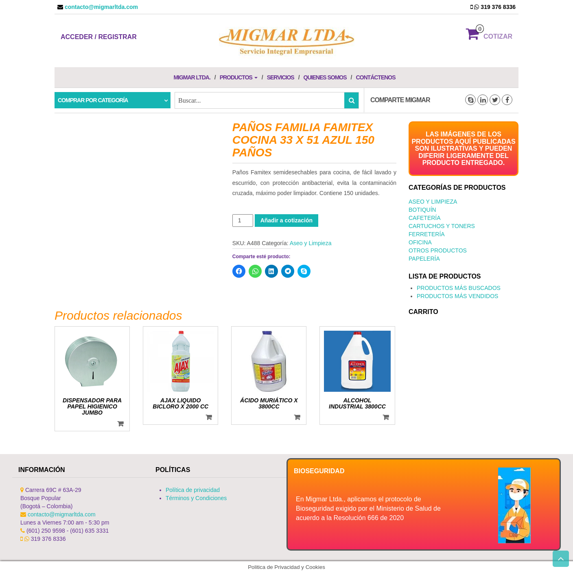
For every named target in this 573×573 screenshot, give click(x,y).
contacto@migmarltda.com (100, 7)
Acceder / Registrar (99, 36)
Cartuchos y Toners (442, 226)
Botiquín (422, 209)
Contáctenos (375, 77)
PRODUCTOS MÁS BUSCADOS (459, 288)
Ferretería (427, 234)
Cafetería (425, 218)
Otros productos (438, 250)
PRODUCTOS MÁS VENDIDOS (457, 296)
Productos (239, 77)
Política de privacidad (193, 490)
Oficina (420, 242)
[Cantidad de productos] (242, 220)
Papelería (424, 258)
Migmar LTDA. (191, 77)
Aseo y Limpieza (311, 243)
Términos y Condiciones (196, 498)
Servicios (280, 77)
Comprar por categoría (93, 100)
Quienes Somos (325, 77)
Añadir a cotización (286, 220)
